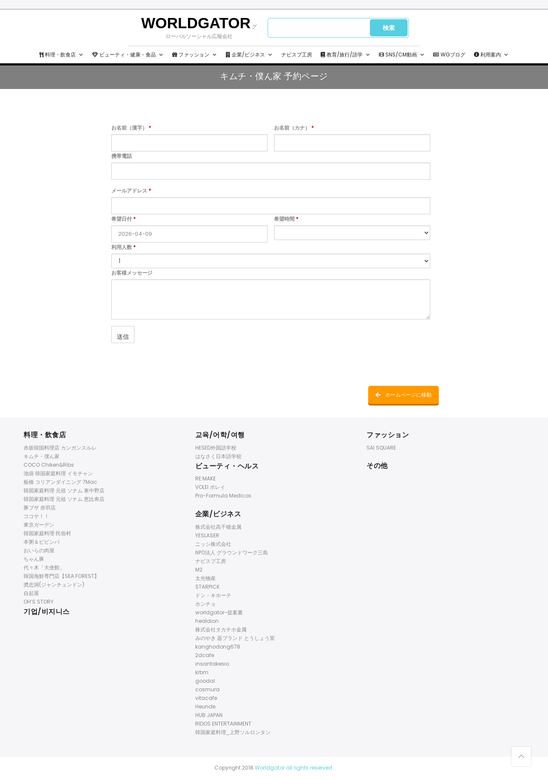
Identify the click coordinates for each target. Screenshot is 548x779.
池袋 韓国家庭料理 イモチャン (58, 473)
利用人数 (123, 247)
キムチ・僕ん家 (42, 456)
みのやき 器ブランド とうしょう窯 (235, 638)
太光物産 (205, 578)
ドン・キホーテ (213, 595)
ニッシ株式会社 (213, 544)
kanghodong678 (217, 646)
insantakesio (212, 663)
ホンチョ (205, 603)
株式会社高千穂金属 (218, 526)
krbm (201, 672)
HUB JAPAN (209, 715)
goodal (205, 680)
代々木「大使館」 (44, 567)
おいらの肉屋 (39, 550)
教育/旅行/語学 (345, 54)
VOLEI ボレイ (210, 487)
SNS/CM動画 (402, 54)
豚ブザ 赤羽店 (40, 507)
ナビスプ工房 (296, 54)
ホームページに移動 (403, 394)
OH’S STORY (39, 601)
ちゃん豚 (34, 559)
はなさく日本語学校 (218, 456)
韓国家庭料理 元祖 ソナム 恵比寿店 (64, 499)
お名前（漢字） (131, 127)
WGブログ (449, 54)
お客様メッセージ (131, 272)
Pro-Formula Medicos (223, 495)
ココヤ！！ (36, 516)
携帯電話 (121, 156)
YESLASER (207, 535)
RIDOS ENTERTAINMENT (223, 723)
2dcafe (204, 655)
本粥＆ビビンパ (42, 541)
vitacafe (206, 698)
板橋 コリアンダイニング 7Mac (60, 482)
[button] (80, 54)
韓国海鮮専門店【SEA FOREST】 (61, 576)
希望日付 (123, 218)
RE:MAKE (205, 478)
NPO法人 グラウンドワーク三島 (231, 552)
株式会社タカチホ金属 (221, 629)
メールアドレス (131, 190)
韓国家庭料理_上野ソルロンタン (233, 732)
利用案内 (491, 54)
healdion (207, 621)
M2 (199, 569)
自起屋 (31, 593)
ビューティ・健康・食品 (128, 54)
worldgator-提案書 (219, 612)
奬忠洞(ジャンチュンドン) (54, 584)
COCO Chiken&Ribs (49, 464)
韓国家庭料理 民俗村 (47, 533)
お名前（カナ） (294, 127)
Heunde (205, 706)
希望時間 (286, 218)
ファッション (194, 54)
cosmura (207, 689)
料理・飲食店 (61, 54)
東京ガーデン (39, 524)
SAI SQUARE (381, 447)
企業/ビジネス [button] (249, 54)
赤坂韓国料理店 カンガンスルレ (60, 447)
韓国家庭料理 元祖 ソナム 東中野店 (64, 490)
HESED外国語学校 (215, 447)
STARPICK (207, 586)
